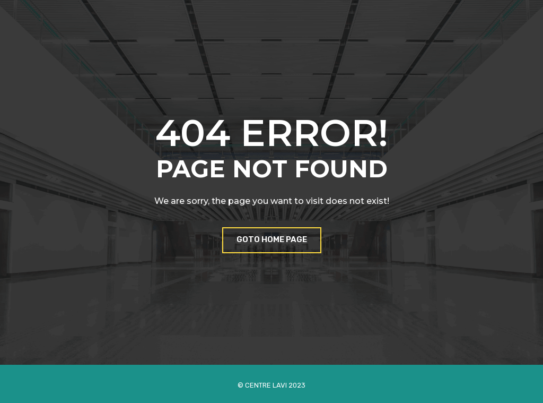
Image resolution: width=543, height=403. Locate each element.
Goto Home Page (272, 239)
